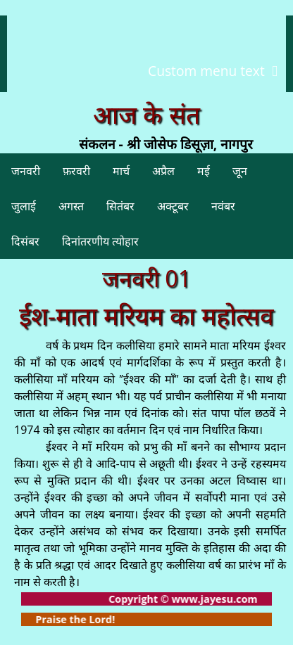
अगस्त (71, 206)
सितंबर (120, 206)
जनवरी (25, 171)
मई (203, 171)
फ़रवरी (76, 171)
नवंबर (223, 206)
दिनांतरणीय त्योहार (100, 241)
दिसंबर (25, 241)
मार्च (121, 171)
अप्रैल (163, 171)
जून (239, 171)
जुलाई (23, 206)
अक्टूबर (173, 206)
